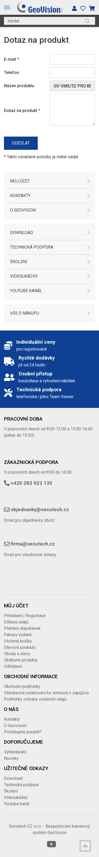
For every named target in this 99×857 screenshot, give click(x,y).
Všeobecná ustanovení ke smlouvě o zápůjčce (46, 692)
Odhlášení (13, 666)
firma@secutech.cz (33, 544)
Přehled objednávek (22, 628)
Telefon (11, 72)
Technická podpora (31, 247)
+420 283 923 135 (31, 483)
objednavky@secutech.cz (40, 510)
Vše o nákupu (24, 313)
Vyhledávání (15, 751)
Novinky (11, 758)
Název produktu (19, 85)
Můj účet (20, 181)
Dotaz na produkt (22, 110)
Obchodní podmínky (22, 686)
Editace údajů (16, 622)
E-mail (11, 59)
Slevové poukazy (20, 647)
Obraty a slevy (17, 653)
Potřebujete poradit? (23, 731)
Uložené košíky (18, 641)
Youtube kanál (26, 290)
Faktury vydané (18, 634)
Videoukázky (24, 276)
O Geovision (23, 210)
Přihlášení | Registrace (25, 615)
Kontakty (20, 195)
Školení (18, 261)
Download (21, 232)
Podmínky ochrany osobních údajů (35, 699)
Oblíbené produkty (21, 660)
